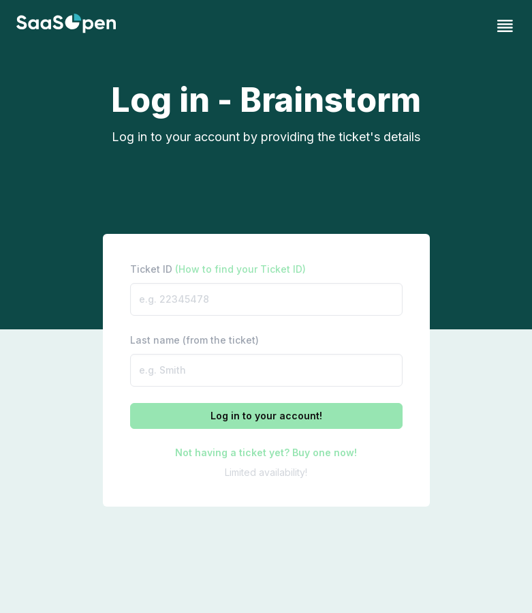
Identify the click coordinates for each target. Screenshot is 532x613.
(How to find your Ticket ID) (240, 269)
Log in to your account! (266, 415)
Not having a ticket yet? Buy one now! (266, 452)
